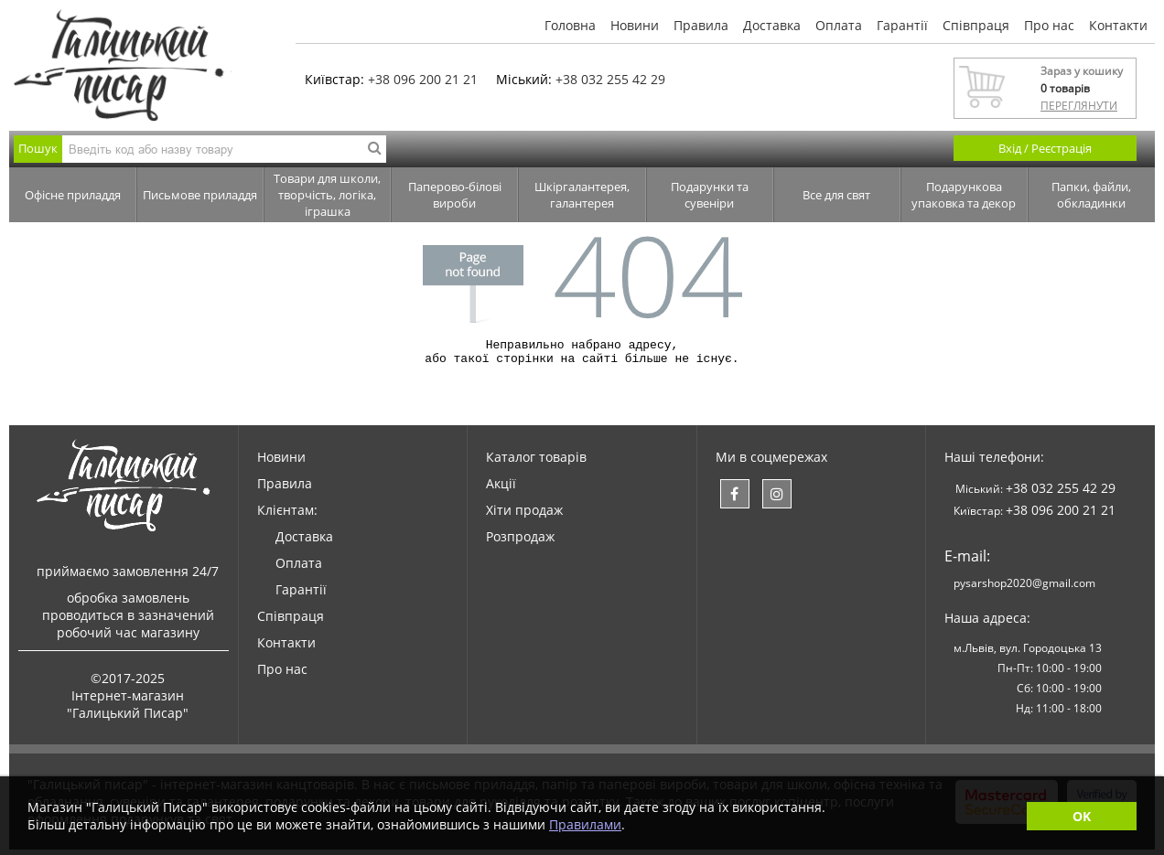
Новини (634, 25)
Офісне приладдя (73, 195)
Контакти (1118, 25)
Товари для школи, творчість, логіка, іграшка (327, 194)
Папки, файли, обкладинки (1091, 194)
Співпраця (976, 25)
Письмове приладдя (200, 195)
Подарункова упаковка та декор (963, 194)
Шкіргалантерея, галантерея (582, 194)
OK (1081, 816)
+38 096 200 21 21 (423, 79)
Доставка (772, 25)
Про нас (1049, 25)
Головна (570, 25)
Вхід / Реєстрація (1045, 148)
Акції (501, 488)
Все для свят (836, 195)
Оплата (838, 25)
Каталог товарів (536, 462)
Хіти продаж (524, 515)
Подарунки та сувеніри (710, 194)
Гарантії (902, 25)
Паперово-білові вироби (454, 194)
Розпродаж (520, 541)
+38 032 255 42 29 (610, 79)
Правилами (585, 824)
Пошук (38, 148)
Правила (701, 25)
